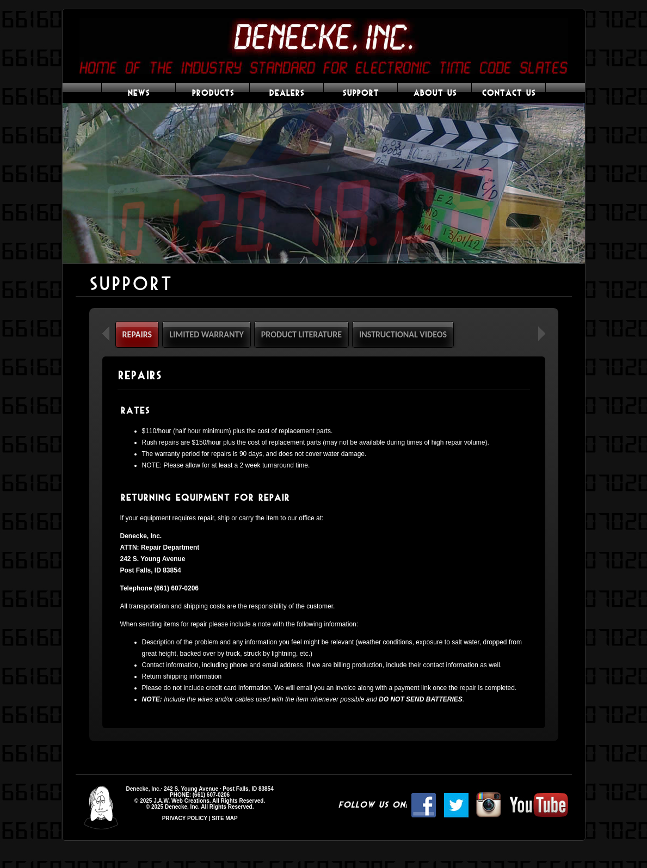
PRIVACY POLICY (184, 818)
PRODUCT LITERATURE (301, 334)
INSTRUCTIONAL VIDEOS (403, 334)
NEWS (138, 93)
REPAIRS (137, 334)
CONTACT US (508, 93)
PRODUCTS (213, 93)
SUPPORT (360, 93)
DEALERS (286, 93)
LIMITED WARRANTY (206, 334)
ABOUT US (435, 93)
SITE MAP (224, 818)
